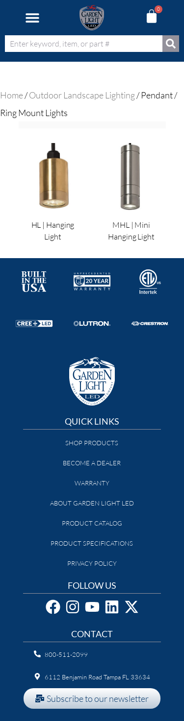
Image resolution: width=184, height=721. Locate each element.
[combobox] (83, 43)
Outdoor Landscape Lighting (82, 95)
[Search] (170, 43)
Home (11, 95)
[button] (32, 18)
